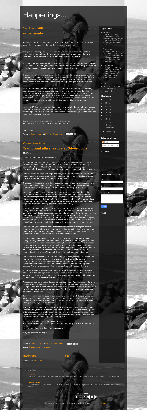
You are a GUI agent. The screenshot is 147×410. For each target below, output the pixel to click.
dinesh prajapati (35, 347)
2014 (106, 112)
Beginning (106, 32)
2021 (106, 106)
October (109, 132)
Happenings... (44, 15)
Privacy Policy (108, 91)
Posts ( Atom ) (38, 361)
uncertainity (33, 33)
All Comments (108, 146)
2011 (106, 122)
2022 (106, 103)
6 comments (57, 134)
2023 (106, 100)
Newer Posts (29, 355)
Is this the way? (109, 65)
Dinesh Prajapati (37, 134)
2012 (106, 119)
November (109, 125)
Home (66, 355)
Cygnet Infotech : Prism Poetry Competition (111, 87)
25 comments (59, 343)
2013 (106, 116)
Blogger (103, 403)
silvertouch (46, 347)
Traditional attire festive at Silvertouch (55, 148)
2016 (106, 109)
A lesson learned (109, 49)
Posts (105, 142)
